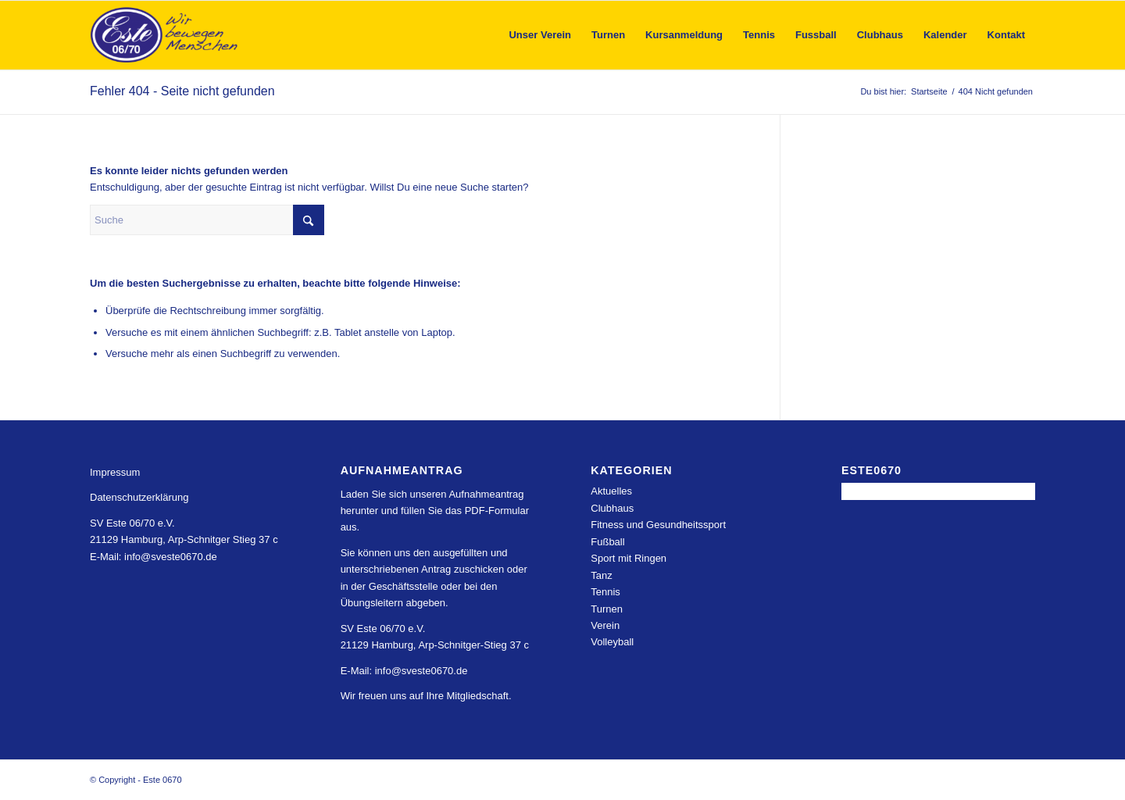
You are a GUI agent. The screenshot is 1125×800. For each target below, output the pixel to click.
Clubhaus (612, 508)
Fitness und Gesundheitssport (658, 524)
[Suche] (207, 220)
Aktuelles (611, 491)
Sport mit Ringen (628, 558)
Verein (605, 625)
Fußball (607, 542)
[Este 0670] (164, 35)
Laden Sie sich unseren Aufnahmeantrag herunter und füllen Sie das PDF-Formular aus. (435, 511)
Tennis (605, 592)
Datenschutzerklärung (139, 497)
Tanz (601, 575)
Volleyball (612, 642)
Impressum (115, 472)
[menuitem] (539, 35)
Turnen (607, 609)
